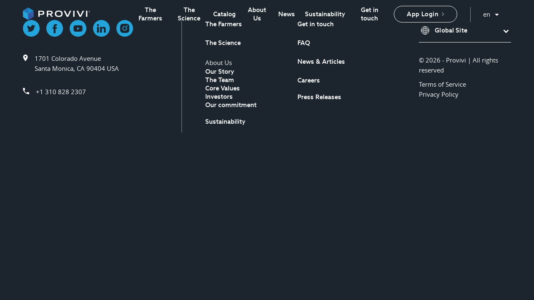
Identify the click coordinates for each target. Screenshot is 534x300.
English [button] (491, 12)
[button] (465, 31)
